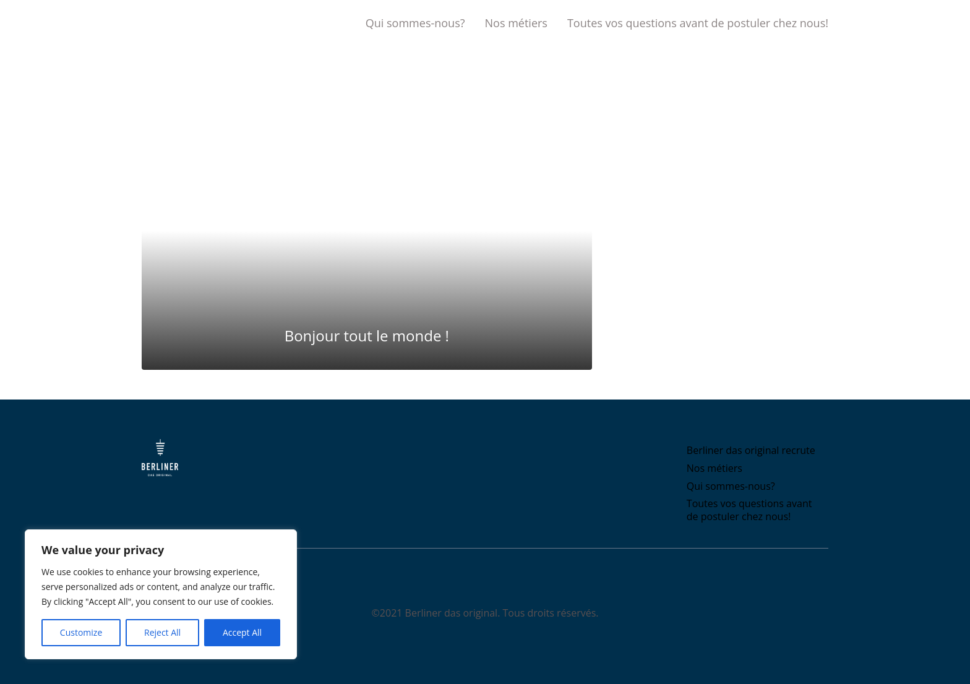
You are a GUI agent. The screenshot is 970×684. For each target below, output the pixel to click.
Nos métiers (516, 22)
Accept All (242, 632)
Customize (81, 632)
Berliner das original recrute (751, 450)
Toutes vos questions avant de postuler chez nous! (697, 22)
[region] (161, 594)
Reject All (162, 632)
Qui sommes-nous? (415, 22)
